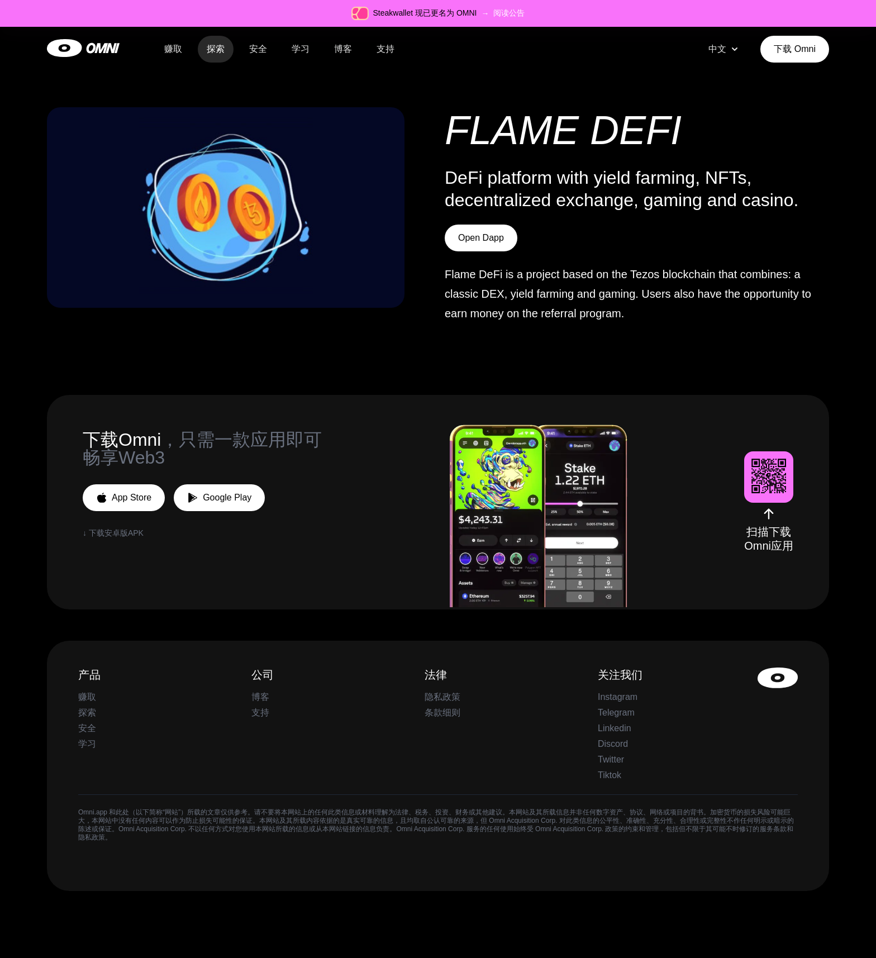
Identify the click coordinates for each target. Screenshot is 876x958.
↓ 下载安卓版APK (113, 532)
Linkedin (614, 728)
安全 (258, 49)
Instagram (617, 697)
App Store (123, 497)
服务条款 (773, 829)
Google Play (219, 497)
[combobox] (724, 49)
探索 (216, 49)
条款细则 (442, 712)
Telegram (616, 712)
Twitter (611, 759)
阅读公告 (509, 12)
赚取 (173, 49)
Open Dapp (481, 237)
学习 (301, 49)
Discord (613, 744)
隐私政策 (442, 697)
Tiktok (609, 775)
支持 (385, 49)
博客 (343, 49)
